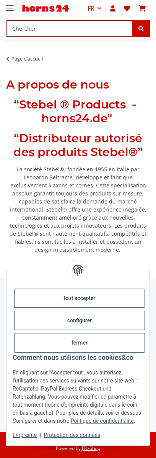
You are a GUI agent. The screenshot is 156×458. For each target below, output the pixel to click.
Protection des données (72, 435)
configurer (79, 320)
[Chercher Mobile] (69, 28)
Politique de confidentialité (102, 421)
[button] (113, 8)
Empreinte (25, 435)
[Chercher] (141, 28)
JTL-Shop (91, 448)
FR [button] (91, 8)
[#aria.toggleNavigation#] (10, 5)
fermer (80, 343)
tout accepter (79, 298)
